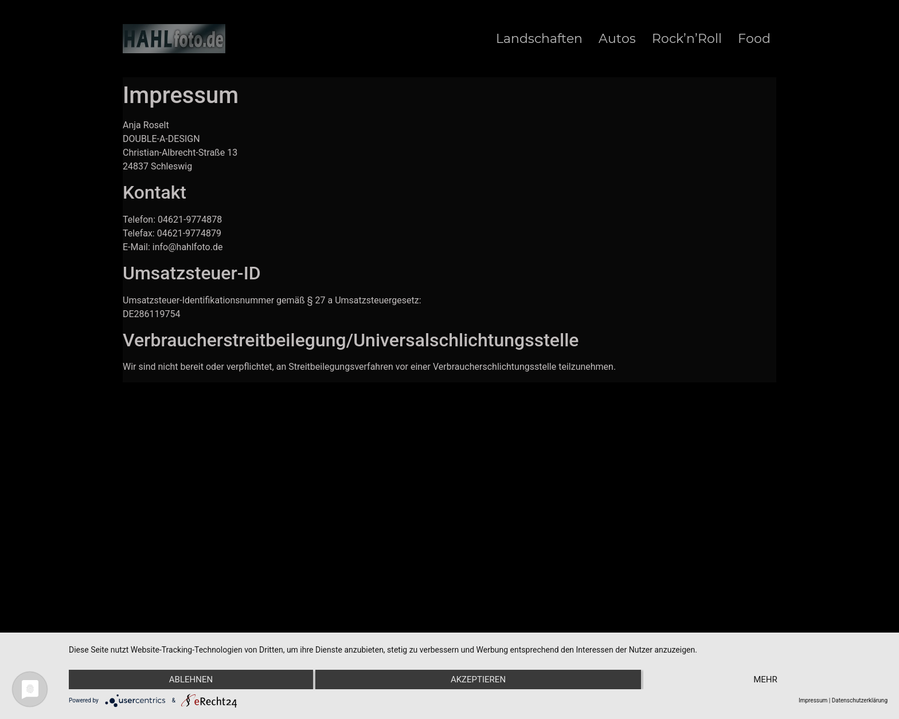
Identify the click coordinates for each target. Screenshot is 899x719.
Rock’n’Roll (687, 39)
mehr (765, 679)
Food (754, 39)
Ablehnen (191, 679)
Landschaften (539, 39)
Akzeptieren (478, 679)
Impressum (813, 700)
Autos (617, 39)
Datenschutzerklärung (860, 700)
